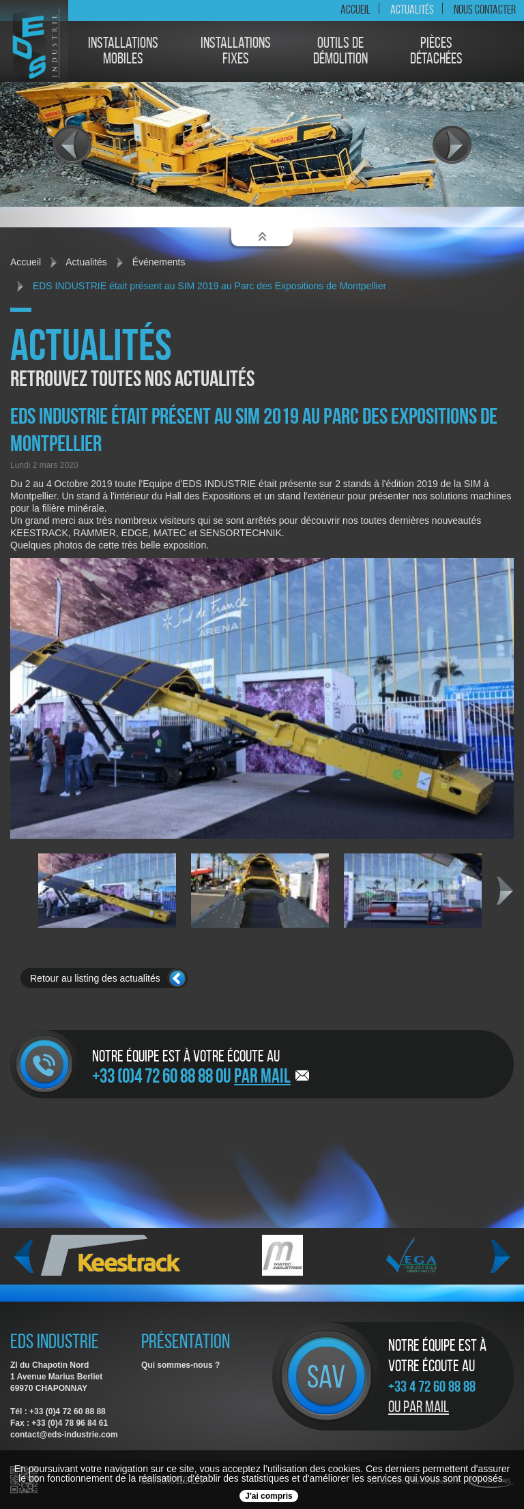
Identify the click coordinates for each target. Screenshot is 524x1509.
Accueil (355, 9)
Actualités (412, 9)
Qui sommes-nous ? (180, 1365)
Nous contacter (485, 9)
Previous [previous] (23, 1257)
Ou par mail (418, 1407)
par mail (262, 1076)
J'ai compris (269, 1496)
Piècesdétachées (436, 51)
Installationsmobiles (123, 51)
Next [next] (505, 891)
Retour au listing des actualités (95, 978)
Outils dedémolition (340, 51)
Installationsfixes (236, 51)
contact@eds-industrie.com (64, 1434)
